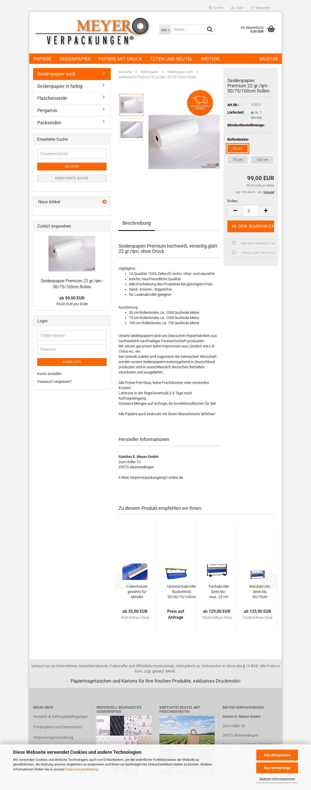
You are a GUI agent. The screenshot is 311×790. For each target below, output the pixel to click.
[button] (235, 211)
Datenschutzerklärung (81, 769)
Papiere (43, 59)
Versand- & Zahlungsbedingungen (60, 716)
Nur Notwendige (277, 768)
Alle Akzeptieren (277, 755)
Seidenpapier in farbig (59, 86)
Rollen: (232, 201)
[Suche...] (165, 29)
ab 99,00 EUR (71, 298)
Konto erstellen (49, 374)
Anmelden (72, 362)
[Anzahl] (250, 211)
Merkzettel (260, 8)
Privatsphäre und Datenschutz (57, 727)
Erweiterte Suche (72, 178)
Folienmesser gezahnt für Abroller (137, 591)
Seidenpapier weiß (56, 74)
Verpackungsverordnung (53, 737)
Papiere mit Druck (120, 59)
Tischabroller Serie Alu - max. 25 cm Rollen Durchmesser (218, 591)
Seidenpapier (75, 59)
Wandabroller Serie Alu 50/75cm (260, 591)
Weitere (210, 59)
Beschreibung (136, 223)
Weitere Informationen (277, 779)
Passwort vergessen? (54, 381)
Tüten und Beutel (171, 59)
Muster (268, 59)
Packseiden (49, 122)
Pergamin (47, 110)
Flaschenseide (52, 98)
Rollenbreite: (238, 139)
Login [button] (237, 8)
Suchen (72, 166)
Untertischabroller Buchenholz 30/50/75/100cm (181, 591)
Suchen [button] (216, 8)
